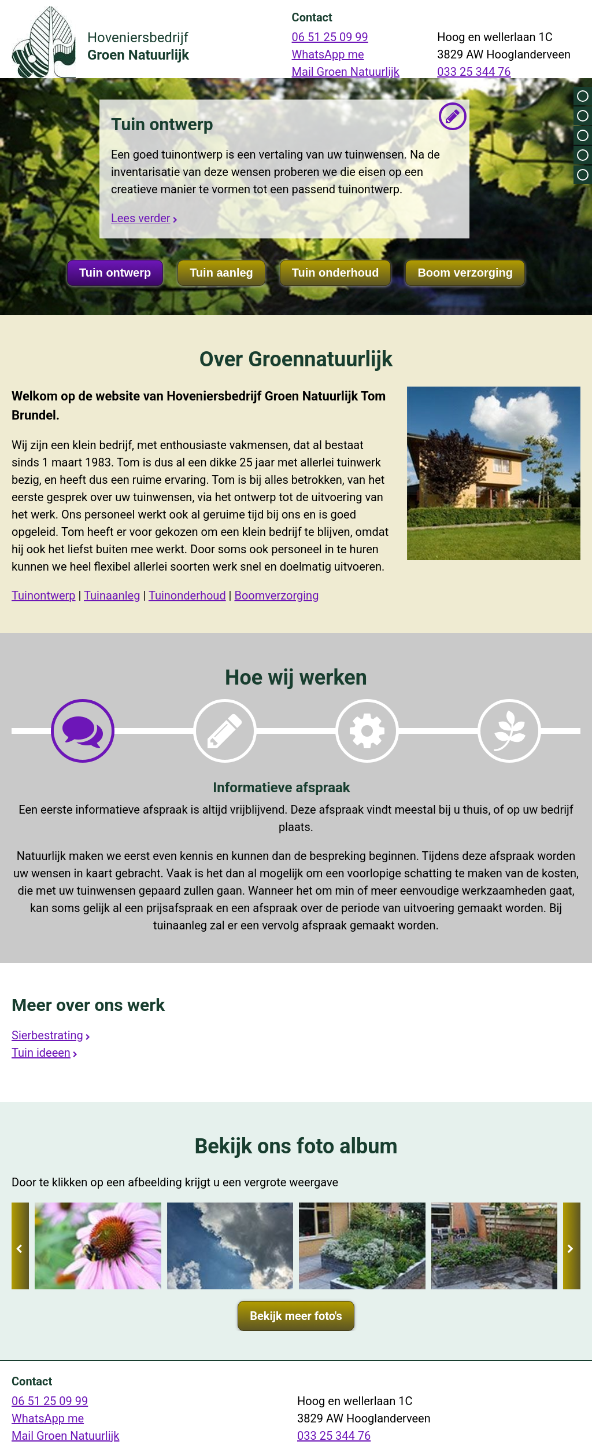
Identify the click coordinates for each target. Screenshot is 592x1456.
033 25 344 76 (473, 72)
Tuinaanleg (112, 595)
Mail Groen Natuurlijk (345, 72)
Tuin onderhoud (335, 272)
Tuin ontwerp (115, 272)
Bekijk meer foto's (296, 1316)
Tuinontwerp (44, 595)
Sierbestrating (47, 1035)
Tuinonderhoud (187, 595)
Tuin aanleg (221, 272)
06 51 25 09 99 (330, 37)
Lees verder (140, 217)
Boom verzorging (464, 272)
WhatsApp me (328, 54)
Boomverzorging (276, 595)
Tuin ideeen (41, 1053)
